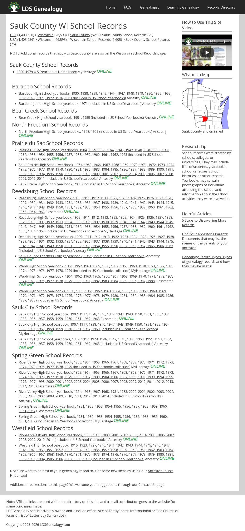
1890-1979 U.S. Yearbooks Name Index (47, 71)
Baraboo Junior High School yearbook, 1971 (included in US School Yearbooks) (80, 103)
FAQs (128, 7)
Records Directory (221, 7)
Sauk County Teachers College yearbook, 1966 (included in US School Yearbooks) (82, 256)
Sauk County (80, 35)
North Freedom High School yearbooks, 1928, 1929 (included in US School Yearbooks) (85, 131)
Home (111, 7)
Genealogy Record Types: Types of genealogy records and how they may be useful (207, 261)
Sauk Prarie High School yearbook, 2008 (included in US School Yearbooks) (77, 184)
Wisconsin (46, 35)
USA (13, 35)
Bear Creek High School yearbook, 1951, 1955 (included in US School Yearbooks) (81, 117)
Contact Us (147, 484)
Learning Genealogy (183, 7)
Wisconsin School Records (90, 39)
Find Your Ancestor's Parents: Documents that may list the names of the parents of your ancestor (205, 241)
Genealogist (149, 7)
